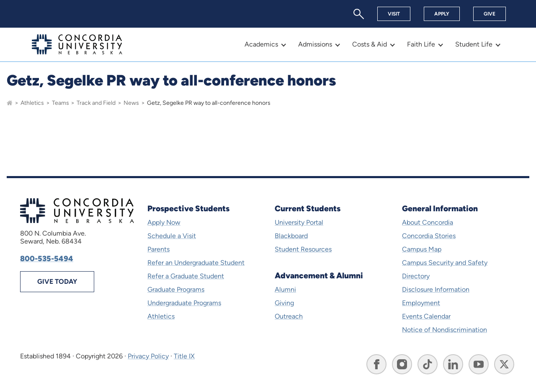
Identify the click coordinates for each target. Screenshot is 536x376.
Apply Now (163, 222)
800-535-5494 (46, 258)
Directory (416, 276)
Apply (441, 14)
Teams (60, 102)
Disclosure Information (435, 289)
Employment (421, 303)
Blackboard (291, 236)
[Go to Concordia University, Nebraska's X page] (504, 364)
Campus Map (421, 249)
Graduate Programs (175, 289)
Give (489, 14)
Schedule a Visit (171, 236)
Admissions (315, 44)
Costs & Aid (369, 44)
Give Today (57, 281)
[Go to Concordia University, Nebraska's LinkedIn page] (453, 364)
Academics (261, 44)
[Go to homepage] (10, 103)
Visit (394, 14)
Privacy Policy (148, 356)
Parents (158, 249)
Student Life (473, 44)
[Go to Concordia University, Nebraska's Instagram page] (402, 364)
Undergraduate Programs (184, 303)
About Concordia (427, 222)
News (131, 102)
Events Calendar (426, 316)
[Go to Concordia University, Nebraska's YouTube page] (478, 364)
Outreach (289, 316)
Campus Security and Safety (444, 263)
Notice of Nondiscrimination (444, 330)
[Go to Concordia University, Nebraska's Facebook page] (376, 364)
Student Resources (303, 249)
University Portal (299, 222)
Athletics (32, 102)
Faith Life (421, 44)
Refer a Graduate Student (185, 276)
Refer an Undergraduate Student (196, 263)
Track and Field (96, 102)
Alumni (285, 289)
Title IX (184, 356)
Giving (284, 303)
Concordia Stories (429, 236)
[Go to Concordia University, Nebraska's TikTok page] (427, 364)
